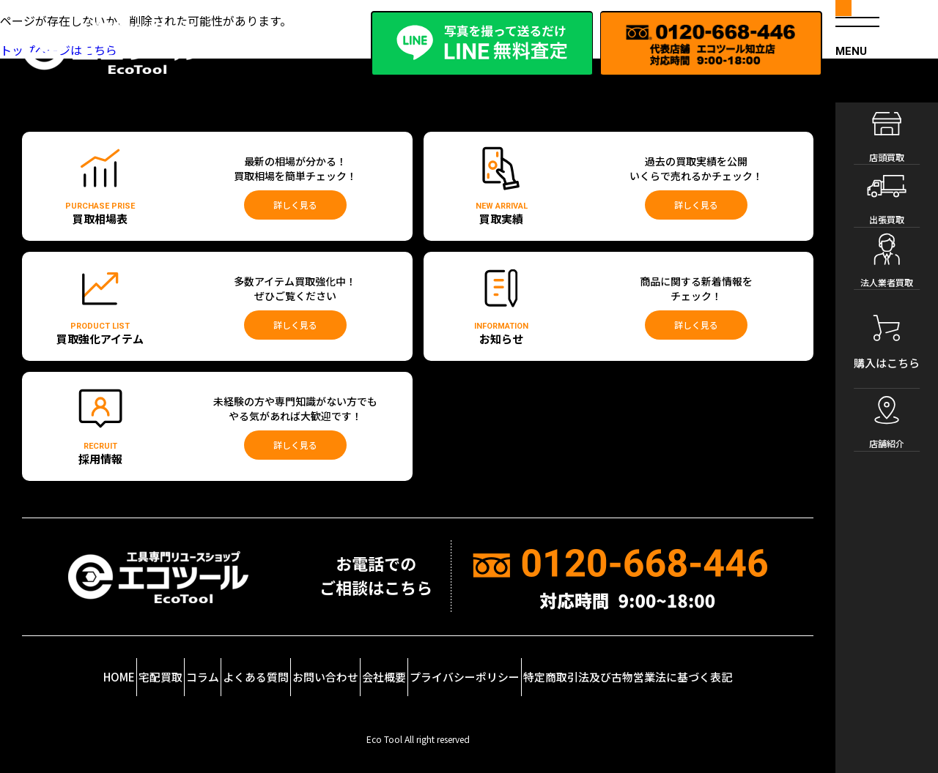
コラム (196, 668)
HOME (57, 665)
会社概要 (445, 668)
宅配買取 (129, 668)
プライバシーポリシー (544, 668)
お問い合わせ (363, 668)
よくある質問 (273, 668)
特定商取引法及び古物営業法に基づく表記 (711, 668)
